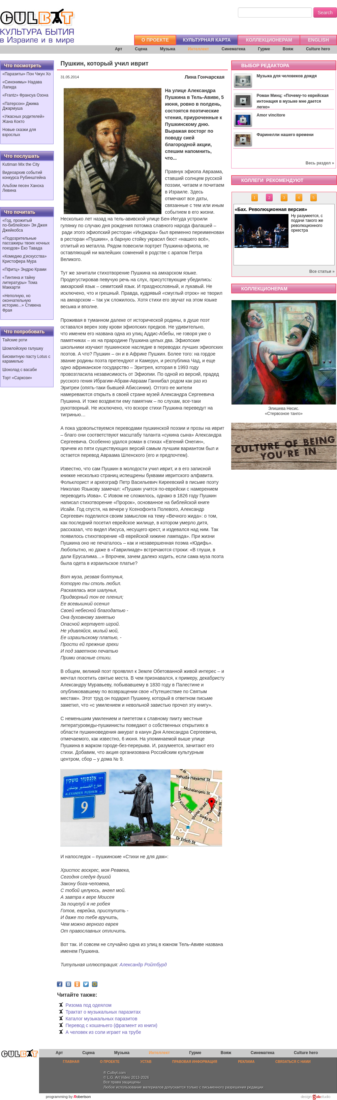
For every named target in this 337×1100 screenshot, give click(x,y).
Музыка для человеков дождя (286, 76)
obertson (83, 1097)
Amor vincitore (270, 115)
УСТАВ (145, 1062)
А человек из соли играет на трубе (103, 1032)
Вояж (288, 49)
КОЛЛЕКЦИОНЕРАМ (269, 40)
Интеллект (198, 49)
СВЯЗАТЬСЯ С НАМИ (293, 1062)
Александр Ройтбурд (143, 964)
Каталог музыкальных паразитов (101, 1018)
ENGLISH (318, 40)
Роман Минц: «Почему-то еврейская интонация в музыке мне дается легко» (292, 101)
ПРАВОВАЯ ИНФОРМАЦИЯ (194, 1062)
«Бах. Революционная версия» (272, 209)
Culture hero (318, 49)
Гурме (264, 49)
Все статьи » (322, 271)
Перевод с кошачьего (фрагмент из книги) (111, 1025)
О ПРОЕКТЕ (155, 40)
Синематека (233, 49)
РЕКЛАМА (246, 1062)
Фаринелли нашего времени (284, 134)
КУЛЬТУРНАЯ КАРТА (207, 40)
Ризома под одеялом (88, 1005)
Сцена (141, 49)
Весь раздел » (320, 163)
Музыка (167, 49)
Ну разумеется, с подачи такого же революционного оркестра (308, 223)
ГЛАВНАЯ (71, 1062)
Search (325, 12)
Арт (118, 49)
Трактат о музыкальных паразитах (103, 1012)
